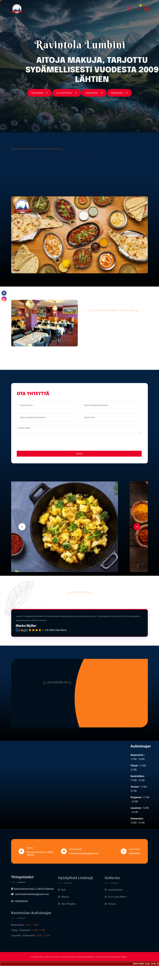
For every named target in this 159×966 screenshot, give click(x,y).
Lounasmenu (94, 92)
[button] (22, 526)
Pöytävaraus (119, 92)
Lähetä (79, 453)
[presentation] (39, 442)
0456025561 (134, 853)
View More (61, 630)
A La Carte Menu (66, 92)
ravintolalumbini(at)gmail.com (84, 853)
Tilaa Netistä (39, 92)
